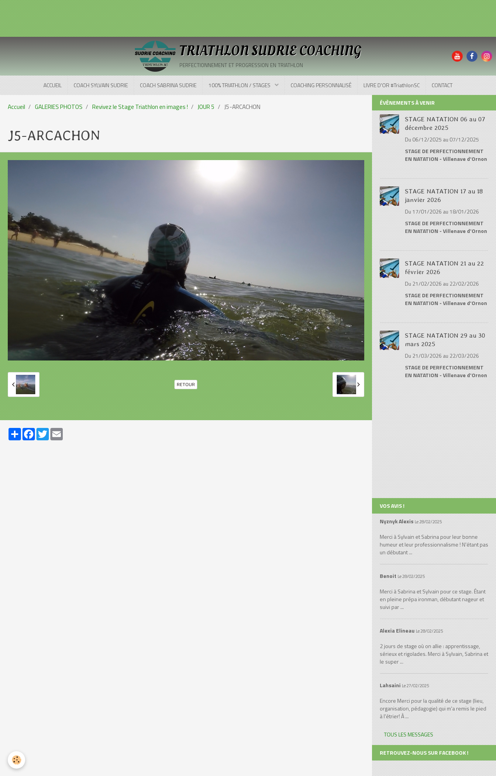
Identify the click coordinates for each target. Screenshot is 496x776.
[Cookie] (16, 760)
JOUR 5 (206, 106)
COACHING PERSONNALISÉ (321, 85)
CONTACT (442, 85)
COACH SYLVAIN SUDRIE (101, 85)
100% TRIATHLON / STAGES (240, 85)
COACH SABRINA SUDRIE (168, 85)
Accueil (16, 106)
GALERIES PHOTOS (59, 106)
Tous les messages (408, 734)
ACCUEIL (52, 85)
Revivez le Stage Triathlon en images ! (140, 106)
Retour (186, 384)
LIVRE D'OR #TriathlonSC (391, 85)
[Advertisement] (141, 17)
